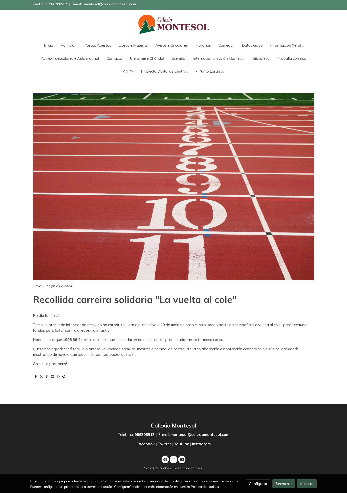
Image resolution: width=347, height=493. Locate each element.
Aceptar (307, 483)
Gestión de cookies (188, 468)
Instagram (201, 443)
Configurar (258, 483)
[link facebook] (165, 459)
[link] (173, 24)
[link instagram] (173, 459)
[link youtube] (182, 459)
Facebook (146, 443)
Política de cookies (157, 468)
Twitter (164, 443)
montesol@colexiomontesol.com (110, 4)
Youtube (181, 443)
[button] (287, 45)
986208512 (58, 4)
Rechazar (283, 483)
